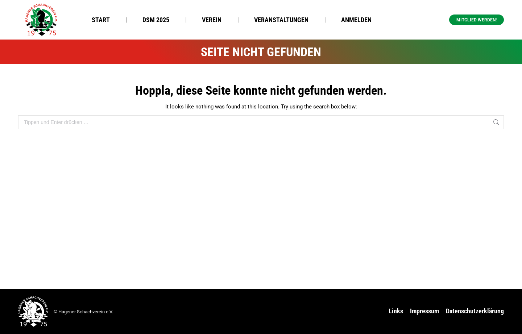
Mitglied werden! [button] (476, 19)
